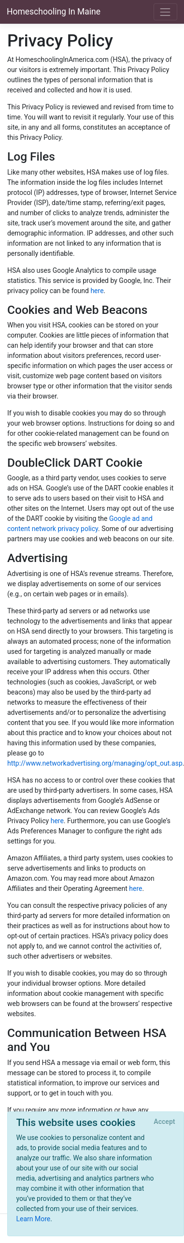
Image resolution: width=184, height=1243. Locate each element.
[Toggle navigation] (165, 11)
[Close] (164, 1122)
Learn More (33, 1219)
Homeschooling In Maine (53, 11)
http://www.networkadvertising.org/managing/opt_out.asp (95, 763)
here (96, 291)
